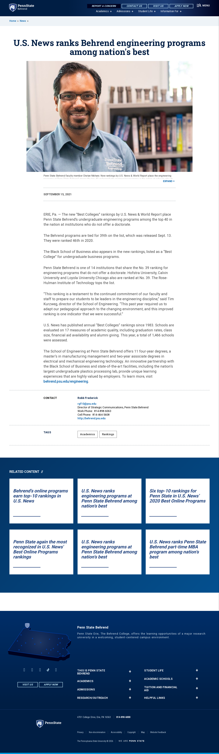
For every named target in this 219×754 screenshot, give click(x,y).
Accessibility (116, 732)
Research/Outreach (92, 697)
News (23, 20)
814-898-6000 (123, 717)
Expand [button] (167, 181)
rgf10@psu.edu (87, 403)
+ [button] (130, 671)
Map (143, 732)
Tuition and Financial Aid (160, 689)
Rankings (108, 434)
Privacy (80, 732)
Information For (169, 12)
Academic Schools (158, 678)
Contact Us (134, 6)
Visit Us (158, 6)
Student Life (145, 12)
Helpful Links (154, 697)
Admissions (123, 12)
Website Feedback (158, 732)
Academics (102, 12)
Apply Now (181, 6)
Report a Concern (103, 6)
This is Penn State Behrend (91, 672)
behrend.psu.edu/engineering (65, 381)
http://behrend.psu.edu (92, 418)
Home (12, 20)
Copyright (131, 732)
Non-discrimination (97, 732)
